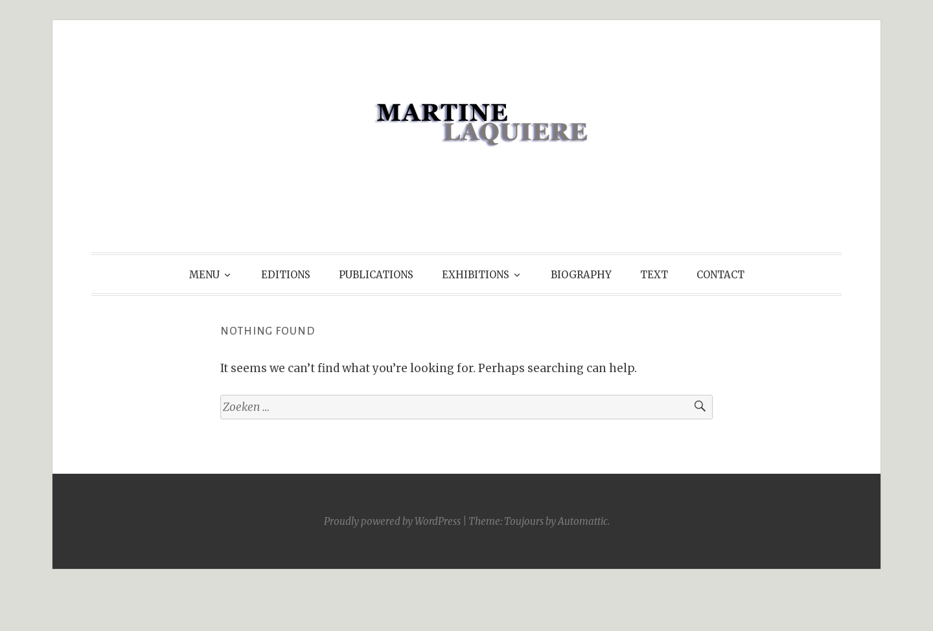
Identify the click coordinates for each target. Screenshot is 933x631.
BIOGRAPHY (581, 275)
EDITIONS (285, 275)
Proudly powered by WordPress (392, 521)
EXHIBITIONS (475, 275)
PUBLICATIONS (376, 275)
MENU (204, 275)
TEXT (654, 275)
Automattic (583, 521)
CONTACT (720, 275)
